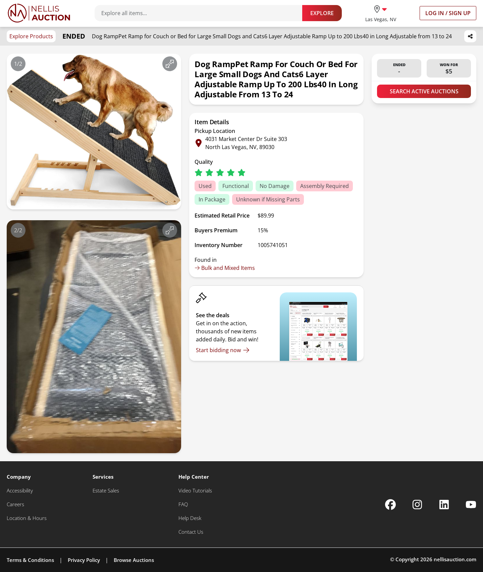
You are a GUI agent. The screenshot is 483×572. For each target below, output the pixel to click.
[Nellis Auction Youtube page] (471, 504)
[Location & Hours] (27, 518)
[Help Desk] (189, 518)
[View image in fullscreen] (169, 63)
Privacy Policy (84, 560)
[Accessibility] (20, 490)
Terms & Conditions (30, 560)
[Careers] (15, 504)
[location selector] (380, 13)
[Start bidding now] (223, 350)
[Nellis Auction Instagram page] (417, 504)
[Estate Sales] (106, 490)
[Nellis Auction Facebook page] (390, 504)
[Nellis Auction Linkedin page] (444, 504)
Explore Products (31, 36)
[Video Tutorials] (195, 490)
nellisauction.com (455, 559)
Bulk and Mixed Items (225, 268)
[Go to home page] (39, 13)
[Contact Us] (190, 531)
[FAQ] (183, 504)
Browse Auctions (134, 560)
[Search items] (201, 13)
